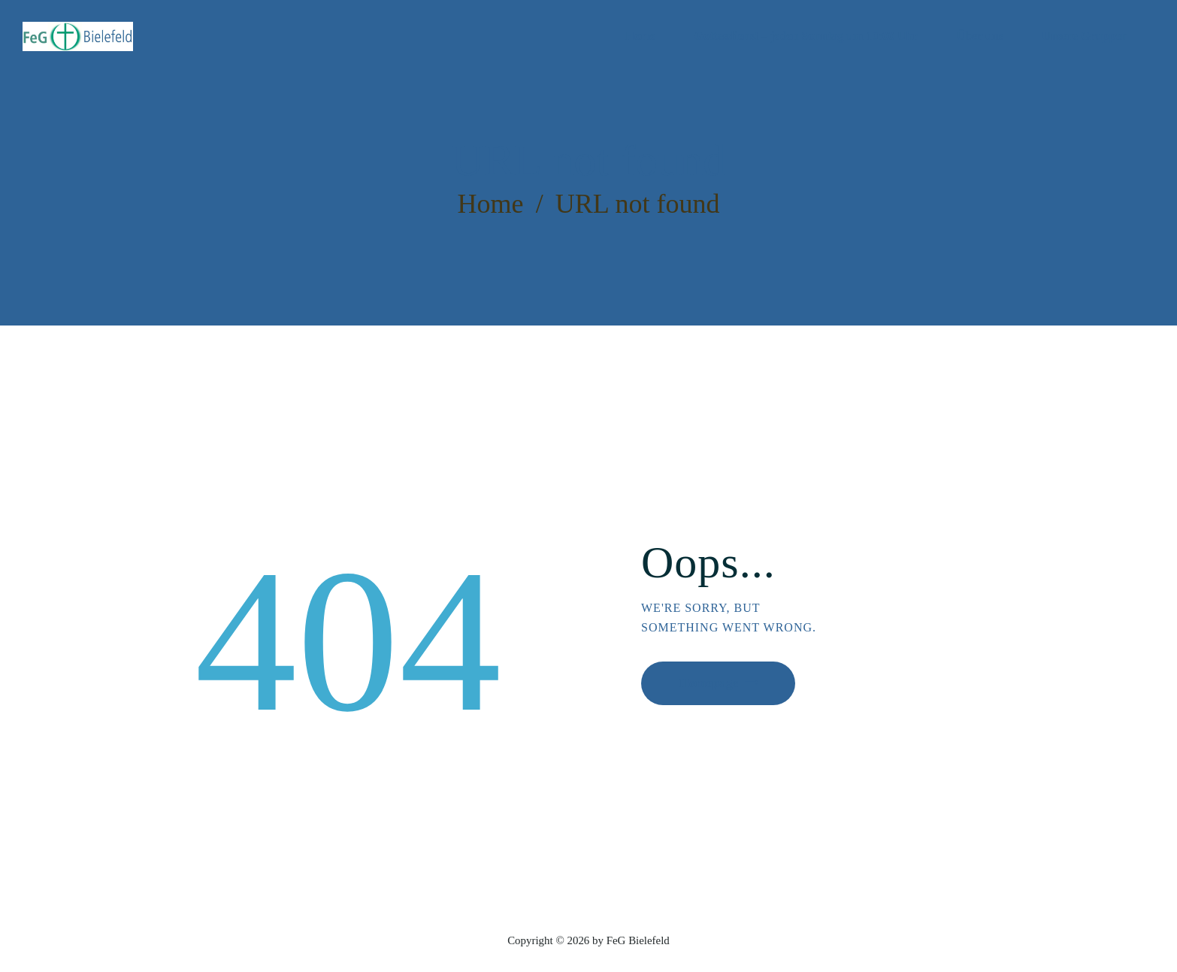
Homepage (714, 684)
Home (490, 203)
